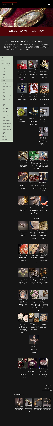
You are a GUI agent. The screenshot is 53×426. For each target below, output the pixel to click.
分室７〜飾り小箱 (6, 108)
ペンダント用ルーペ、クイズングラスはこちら (19, 409)
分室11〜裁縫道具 (7, 123)
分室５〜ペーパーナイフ (7, 100)
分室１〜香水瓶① (6, 86)
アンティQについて (5, 63)
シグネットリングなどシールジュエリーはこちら (38, 392)
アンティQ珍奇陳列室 (6, 66)
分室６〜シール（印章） (7, 105)
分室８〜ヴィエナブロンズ (7, 112)
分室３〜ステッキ (6, 92)
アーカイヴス (4, 136)
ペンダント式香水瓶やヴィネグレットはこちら (19, 392)
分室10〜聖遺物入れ (7, 120)
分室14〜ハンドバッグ (7, 133)
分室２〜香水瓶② (6, 89)
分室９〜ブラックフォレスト (7, 116)
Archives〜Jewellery (47, 374)
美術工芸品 (5, 77)
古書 (4, 74)
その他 (4, 83)
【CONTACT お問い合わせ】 (10, 49)
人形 (4, 68)
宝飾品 (4, 80)
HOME (2, 60)
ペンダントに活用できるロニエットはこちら (47, 392)
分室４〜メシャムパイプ (7, 96)
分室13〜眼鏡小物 (7, 129)
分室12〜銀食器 (6, 126)
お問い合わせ (4, 139)
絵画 (4, 71)
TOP (2, 57)
